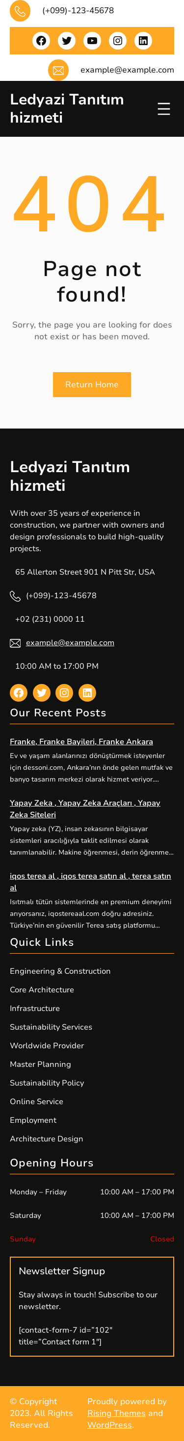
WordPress (109, 1425)
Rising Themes (116, 1413)
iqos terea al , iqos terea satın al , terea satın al (90, 882)
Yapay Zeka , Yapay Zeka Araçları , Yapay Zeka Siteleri (85, 809)
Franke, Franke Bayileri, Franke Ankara (81, 741)
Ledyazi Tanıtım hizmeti (67, 108)
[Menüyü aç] (164, 109)
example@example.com (70, 642)
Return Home (92, 384)
